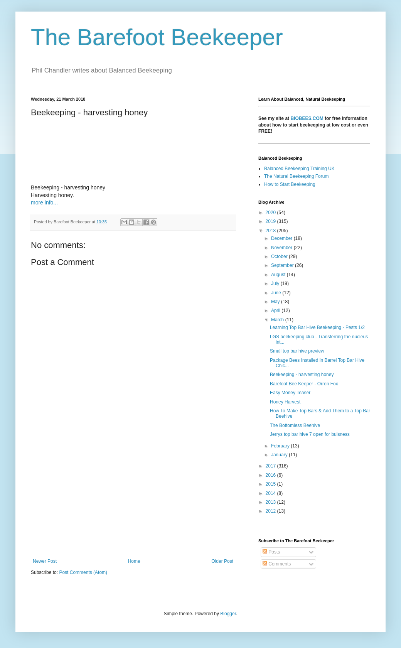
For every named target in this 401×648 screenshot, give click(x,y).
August (279, 274)
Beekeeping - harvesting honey (302, 374)
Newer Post (45, 561)
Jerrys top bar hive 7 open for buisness (310, 434)
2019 (271, 221)
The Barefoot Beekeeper (157, 37)
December (282, 238)
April (276, 310)
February (281, 446)
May (276, 301)
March (278, 319)
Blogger (228, 613)
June (276, 292)
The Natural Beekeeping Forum (296, 176)
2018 (271, 230)
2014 (271, 493)
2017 (271, 466)
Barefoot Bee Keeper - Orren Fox (304, 383)
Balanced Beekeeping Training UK (299, 168)
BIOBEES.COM (306, 118)
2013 (271, 502)
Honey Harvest (285, 402)
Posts (271, 552)
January (280, 454)
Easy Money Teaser (290, 392)
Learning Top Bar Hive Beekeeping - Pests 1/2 (317, 327)
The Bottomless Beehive (295, 425)
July (276, 283)
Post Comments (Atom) (83, 572)
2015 (271, 484)
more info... (44, 202)
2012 (271, 511)
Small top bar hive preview (297, 351)
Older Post (222, 561)
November (282, 247)
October (280, 256)
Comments (277, 564)
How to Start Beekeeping (289, 184)
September (283, 265)
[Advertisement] (133, 495)
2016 (271, 475)
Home (134, 561)
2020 (271, 212)
